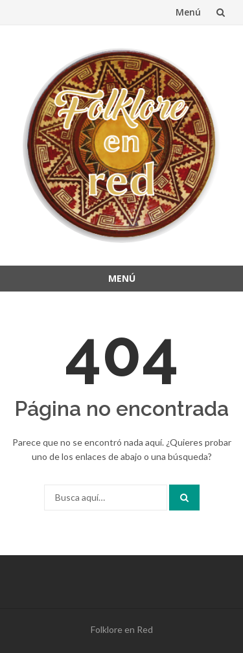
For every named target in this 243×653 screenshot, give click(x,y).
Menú (188, 12)
